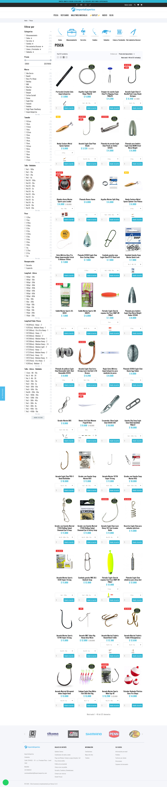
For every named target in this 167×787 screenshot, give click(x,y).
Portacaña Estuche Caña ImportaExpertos (64, 93)
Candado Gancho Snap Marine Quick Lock (133, 256)
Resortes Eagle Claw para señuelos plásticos (133, 527)
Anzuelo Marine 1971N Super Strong (110, 477)
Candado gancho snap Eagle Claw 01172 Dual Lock (110, 256)
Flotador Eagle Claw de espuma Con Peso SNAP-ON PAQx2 (110, 580)
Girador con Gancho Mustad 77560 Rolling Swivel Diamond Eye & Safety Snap (87, 528)
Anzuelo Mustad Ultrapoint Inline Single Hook (64, 692)
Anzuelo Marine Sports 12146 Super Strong (64, 636)
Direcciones (118, 761)
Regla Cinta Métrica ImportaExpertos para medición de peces (110, 371)
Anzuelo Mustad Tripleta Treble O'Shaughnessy (132, 636)
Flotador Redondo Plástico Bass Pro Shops (132, 692)
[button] (2, 393)
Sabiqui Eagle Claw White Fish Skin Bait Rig (87, 692)
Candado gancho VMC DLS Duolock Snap (87, 579)
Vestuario (65, 15)
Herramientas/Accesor (133, 40)
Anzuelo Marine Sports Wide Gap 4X (110, 692)
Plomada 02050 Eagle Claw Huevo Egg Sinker (132, 370)
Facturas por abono (120, 758)
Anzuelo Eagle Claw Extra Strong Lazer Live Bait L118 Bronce (87, 371)
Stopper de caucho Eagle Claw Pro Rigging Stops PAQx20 (110, 94)
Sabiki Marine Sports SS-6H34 (64, 312)
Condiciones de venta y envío (62, 755)
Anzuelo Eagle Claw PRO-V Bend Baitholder (64, 477)
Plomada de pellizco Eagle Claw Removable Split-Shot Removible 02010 (64, 371)
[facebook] (77, 5)
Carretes (83, 40)
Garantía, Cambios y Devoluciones (64, 770)
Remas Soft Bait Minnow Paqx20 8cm (87, 422)
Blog (111, 15)
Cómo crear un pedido (61, 767)
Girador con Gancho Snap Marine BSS (87, 477)
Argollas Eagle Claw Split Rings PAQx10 (87, 93)
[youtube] (81, 4)
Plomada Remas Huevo (87, 199)
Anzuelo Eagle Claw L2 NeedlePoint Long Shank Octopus (132, 94)
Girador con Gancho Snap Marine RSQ (133, 477)
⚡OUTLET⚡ (95, 15)
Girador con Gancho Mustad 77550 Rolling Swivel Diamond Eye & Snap (64, 528)
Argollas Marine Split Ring (110, 199)
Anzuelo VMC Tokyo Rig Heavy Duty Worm (87, 636)
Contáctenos (88, 751)
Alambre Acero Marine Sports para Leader (64, 200)
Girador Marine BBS (64, 421)
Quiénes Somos (59, 751)
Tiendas (87, 758)
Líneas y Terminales (119, 40)
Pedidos (117, 755)
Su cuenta (118, 747)
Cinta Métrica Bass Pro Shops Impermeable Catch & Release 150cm (64, 257)
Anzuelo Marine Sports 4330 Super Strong (64, 579)
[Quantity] (58, 108)
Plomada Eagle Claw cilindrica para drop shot (133, 579)
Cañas (60, 40)
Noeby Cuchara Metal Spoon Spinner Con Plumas (132, 200)
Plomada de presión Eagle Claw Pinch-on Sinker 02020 (110, 146)
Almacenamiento (71, 40)
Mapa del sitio (89, 755)
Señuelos (106, 40)
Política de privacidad (61, 764)
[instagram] (86, 5)
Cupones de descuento (121, 764)
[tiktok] (90, 5)
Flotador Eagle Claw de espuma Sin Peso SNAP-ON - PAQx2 (110, 313)
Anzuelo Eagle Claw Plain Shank (87, 145)
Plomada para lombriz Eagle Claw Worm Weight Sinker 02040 (132, 313)
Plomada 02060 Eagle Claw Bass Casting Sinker (87, 256)
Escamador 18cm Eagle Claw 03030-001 (110, 422)
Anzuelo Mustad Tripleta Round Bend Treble (110, 636)
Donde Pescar (58, 777)
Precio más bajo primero (125, 54)
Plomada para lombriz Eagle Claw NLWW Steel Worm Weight (133, 146)
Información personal (121, 751)
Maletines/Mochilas (79, 15)
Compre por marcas (60, 773)
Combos (94, 40)
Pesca (56, 15)
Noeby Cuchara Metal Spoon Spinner (64, 145)
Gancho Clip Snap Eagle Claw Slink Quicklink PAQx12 (133, 423)
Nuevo (104, 15)
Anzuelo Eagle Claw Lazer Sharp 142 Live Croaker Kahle (110, 528)
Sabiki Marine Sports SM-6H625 (87, 312)
